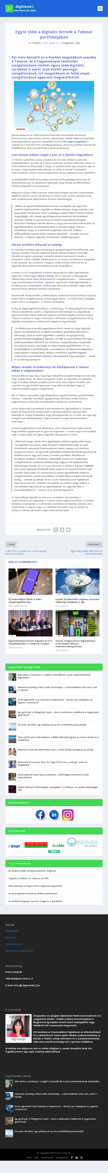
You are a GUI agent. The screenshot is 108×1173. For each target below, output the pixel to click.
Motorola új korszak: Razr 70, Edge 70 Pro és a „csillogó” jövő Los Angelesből (52, 763)
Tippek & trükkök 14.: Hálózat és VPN (28, 878)
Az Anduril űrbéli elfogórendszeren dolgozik (32, 870)
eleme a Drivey (45, 275)
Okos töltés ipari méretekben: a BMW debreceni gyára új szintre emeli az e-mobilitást (59, 738)
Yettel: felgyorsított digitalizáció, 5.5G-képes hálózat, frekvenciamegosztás (76, 643)
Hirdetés (36, 42)
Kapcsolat (10, 937)
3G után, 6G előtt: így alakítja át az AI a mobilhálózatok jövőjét (52, 724)
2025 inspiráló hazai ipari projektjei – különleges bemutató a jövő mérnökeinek (53, 776)
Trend (28, 1157)
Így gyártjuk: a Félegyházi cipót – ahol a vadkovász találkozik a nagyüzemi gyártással (58, 713)
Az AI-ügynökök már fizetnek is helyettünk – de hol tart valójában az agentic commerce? (55, 701)
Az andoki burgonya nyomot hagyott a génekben (35, 901)
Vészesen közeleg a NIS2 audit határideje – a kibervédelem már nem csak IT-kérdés (57, 688)
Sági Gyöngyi (19, 1039)
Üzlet (77, 42)
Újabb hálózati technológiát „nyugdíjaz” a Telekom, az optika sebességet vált (58, 788)
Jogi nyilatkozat (14, 944)
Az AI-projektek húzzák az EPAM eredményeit (33, 893)
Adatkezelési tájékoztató (19, 950)
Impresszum (12, 930)
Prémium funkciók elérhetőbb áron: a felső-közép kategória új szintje (55, 749)
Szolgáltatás (68, 42)
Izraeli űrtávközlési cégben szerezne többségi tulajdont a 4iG (77, 600)
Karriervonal (47, 1157)
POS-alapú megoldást (74, 141)
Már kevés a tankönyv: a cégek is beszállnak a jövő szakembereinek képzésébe (54, 676)
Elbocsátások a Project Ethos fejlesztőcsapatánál (35, 885)
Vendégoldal (61, 1157)
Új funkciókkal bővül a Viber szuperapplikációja (25, 600)
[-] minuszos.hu (21, 863)
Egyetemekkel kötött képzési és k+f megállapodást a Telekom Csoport (30, 642)
